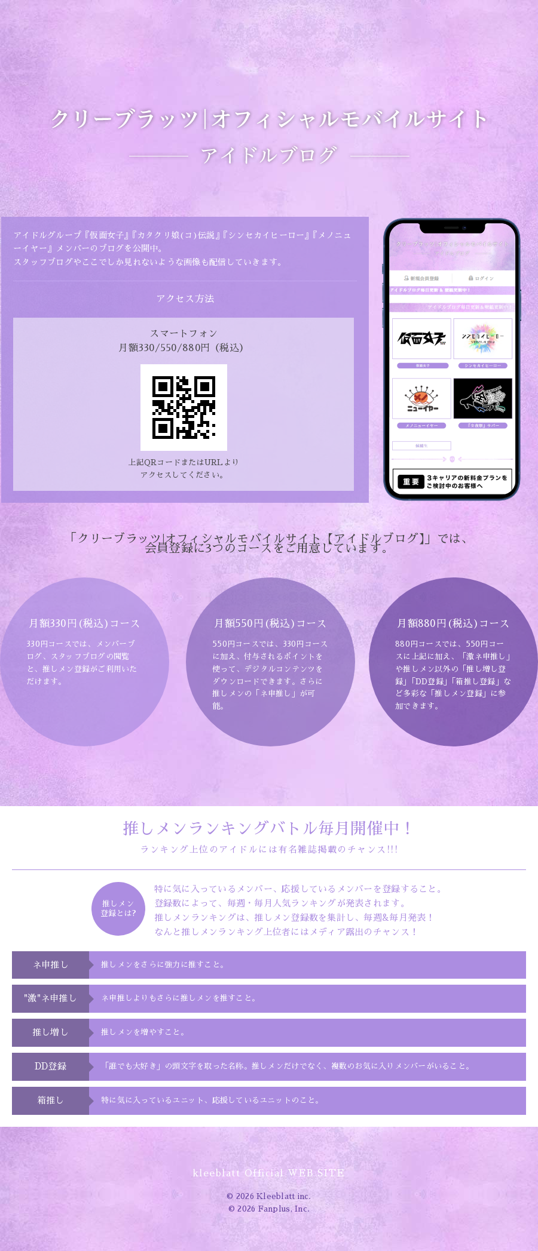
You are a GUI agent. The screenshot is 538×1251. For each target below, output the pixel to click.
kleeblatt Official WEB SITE (269, 1173)
